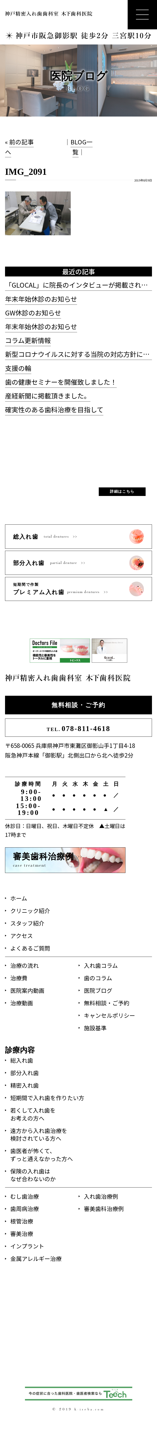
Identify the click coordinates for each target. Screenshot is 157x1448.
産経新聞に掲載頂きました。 (47, 395)
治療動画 (21, 1003)
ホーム (18, 898)
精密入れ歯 (24, 1085)
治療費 (18, 978)
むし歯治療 (24, 1196)
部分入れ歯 (24, 1073)
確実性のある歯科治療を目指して (54, 409)
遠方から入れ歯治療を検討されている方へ (38, 1134)
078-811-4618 (78, 729)
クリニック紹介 (30, 910)
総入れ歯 (21, 1060)
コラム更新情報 (28, 340)
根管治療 (21, 1221)
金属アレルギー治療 (36, 1258)
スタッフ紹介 (27, 923)
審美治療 (21, 1233)
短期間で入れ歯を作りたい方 (47, 1098)
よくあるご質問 (30, 948)
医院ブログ (98, 990)
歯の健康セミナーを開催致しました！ (61, 382)
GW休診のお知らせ (33, 312)
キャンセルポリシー (109, 1015)
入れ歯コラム (101, 965)
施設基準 (95, 1028)
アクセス (21, 935)
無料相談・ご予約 (78, 705)
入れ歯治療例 (101, 1196)
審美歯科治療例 (104, 1208)
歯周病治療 (24, 1208)
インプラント (27, 1246)
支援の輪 (18, 368)
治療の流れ (24, 965)
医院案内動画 (27, 990)
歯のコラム (98, 978)
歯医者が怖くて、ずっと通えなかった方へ (41, 1154)
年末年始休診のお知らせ (41, 299)
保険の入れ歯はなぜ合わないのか (33, 1175)
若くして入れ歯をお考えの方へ (33, 1114)
